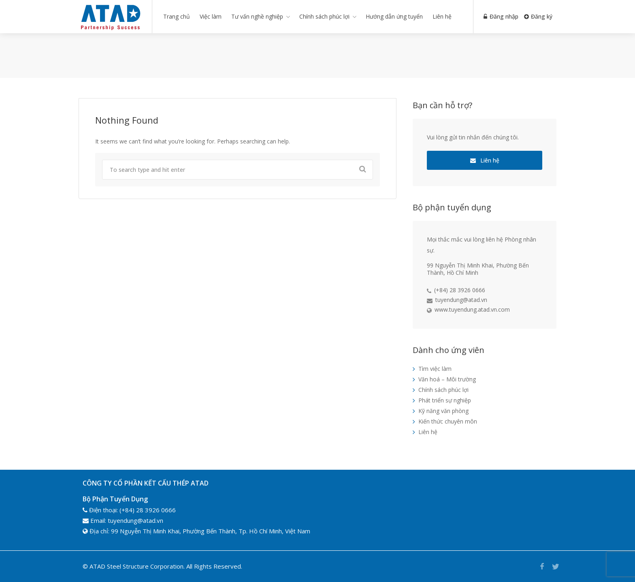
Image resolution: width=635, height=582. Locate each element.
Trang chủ (176, 16)
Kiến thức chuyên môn (447, 421)
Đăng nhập (500, 16)
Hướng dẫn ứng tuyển (394, 16)
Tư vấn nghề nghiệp (257, 16)
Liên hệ (442, 16)
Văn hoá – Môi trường (447, 379)
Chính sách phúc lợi (324, 16)
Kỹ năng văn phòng (443, 411)
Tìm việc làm (435, 368)
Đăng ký (538, 16)
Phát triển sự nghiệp (444, 400)
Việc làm (211, 16)
